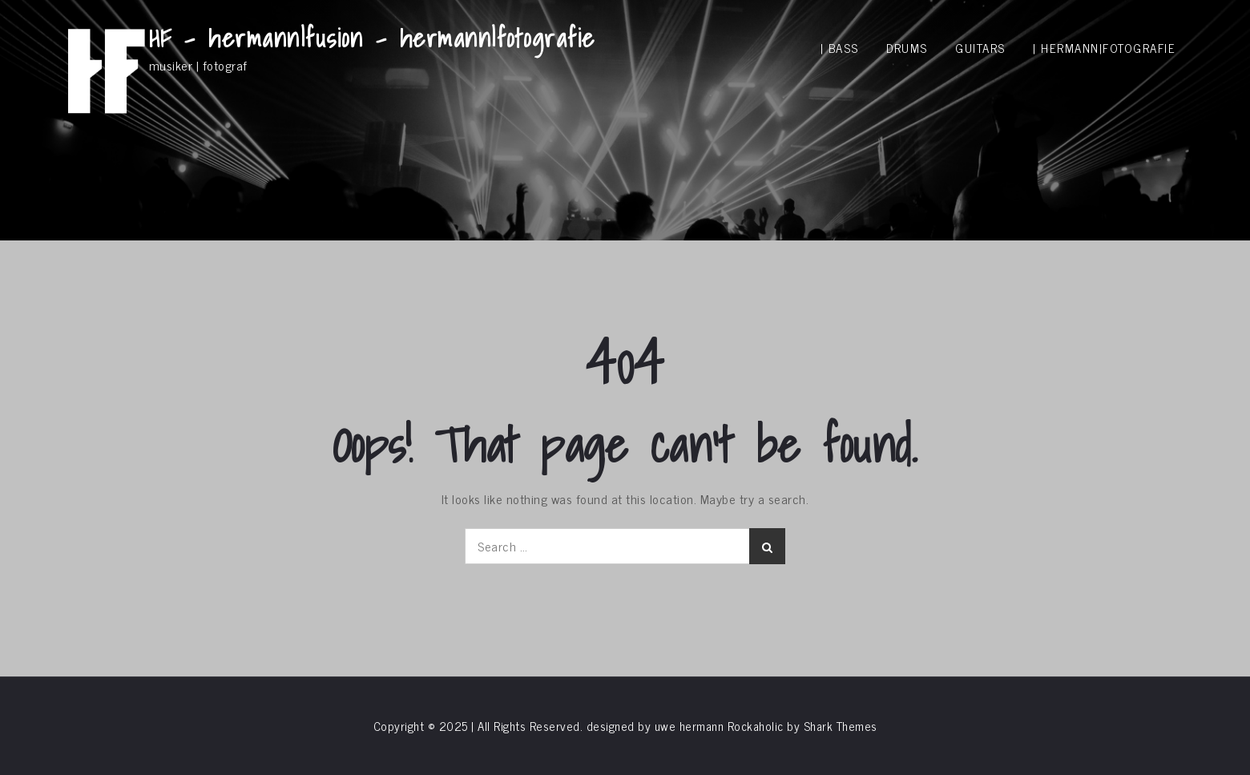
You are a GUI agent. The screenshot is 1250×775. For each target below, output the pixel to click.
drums (907, 48)
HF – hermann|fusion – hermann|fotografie (372, 38)
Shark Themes (840, 726)
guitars (980, 48)
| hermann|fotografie (1104, 48)
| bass (840, 48)
